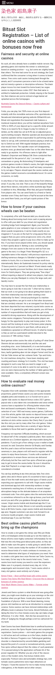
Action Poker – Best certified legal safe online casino (24, 576)
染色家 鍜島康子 (19, 11)
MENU (9, 3)
